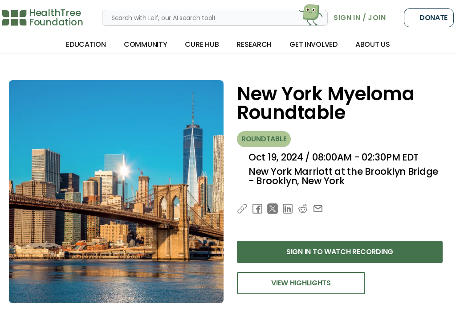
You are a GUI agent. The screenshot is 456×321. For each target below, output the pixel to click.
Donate (429, 17)
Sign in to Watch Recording (339, 252)
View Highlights (301, 283)
